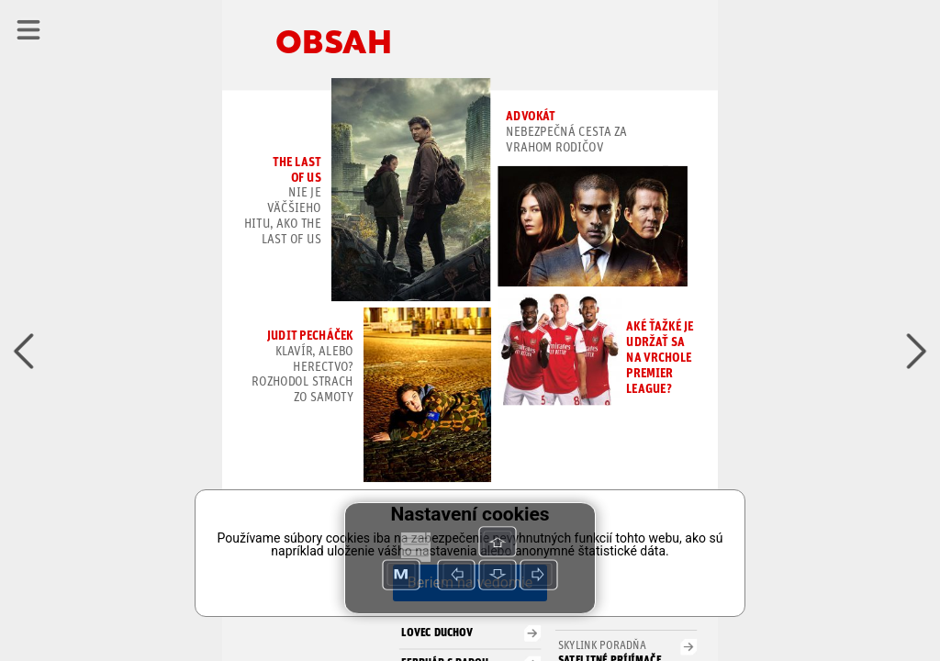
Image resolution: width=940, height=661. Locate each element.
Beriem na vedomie (470, 582)
